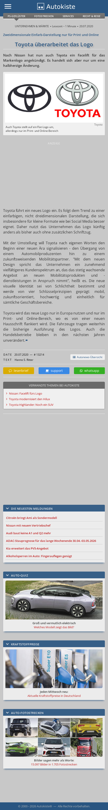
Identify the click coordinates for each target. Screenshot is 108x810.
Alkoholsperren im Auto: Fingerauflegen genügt (39, 556)
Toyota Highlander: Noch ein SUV (31, 405)
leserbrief (18, 370)
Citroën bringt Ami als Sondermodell (31, 518)
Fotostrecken (44, 16)
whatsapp (89, 370)
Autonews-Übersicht (87, 357)
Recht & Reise (92, 16)
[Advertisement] (54, 174)
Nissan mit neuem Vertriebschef (28, 525)
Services (68, 16)
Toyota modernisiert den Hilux (29, 399)
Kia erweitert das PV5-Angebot (27, 548)
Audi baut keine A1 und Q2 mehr (28, 533)
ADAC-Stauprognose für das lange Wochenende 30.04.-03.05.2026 (51, 541)
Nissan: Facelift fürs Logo (25, 393)
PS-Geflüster (16, 16)
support (54, 370)
